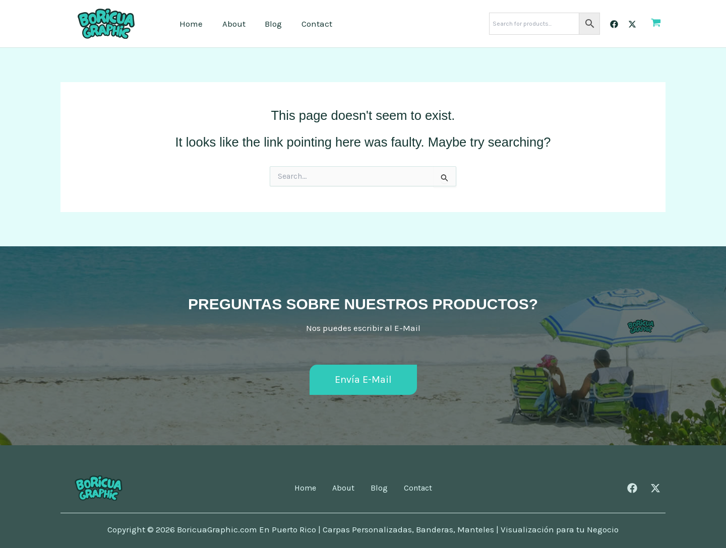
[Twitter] (632, 24)
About (230, 24)
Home (190, 24)
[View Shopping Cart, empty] (656, 24)
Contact (308, 24)
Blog (267, 24)
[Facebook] (614, 24)
